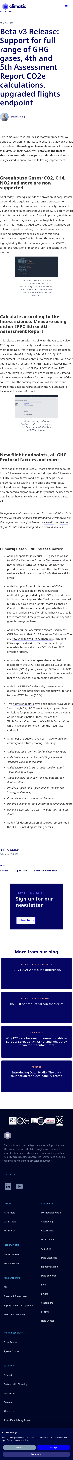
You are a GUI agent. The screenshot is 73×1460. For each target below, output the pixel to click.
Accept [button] (53, 1447)
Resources (47, 1203)
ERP (6, 1287)
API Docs (46, 1248)
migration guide (29, 492)
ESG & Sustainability (14, 1314)
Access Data (47, 1230)
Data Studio (10, 1221)
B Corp (44, 1293)
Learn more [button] (36, 1454)
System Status (11, 1351)
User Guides (47, 1239)
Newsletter (10, 1393)
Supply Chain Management (18, 1305)
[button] (66, 6)
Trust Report (10, 1342)
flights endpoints (23, 703)
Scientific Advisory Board (17, 1420)
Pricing (45, 1311)
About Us (9, 1411)
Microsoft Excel (12, 1254)
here (33, 621)
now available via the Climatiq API (32, 638)
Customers (47, 1302)
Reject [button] (19, 1447)
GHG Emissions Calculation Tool (53, 634)
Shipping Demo (49, 1266)
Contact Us (9, 1375)
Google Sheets (11, 1263)
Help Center (47, 1320)
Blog (43, 1284)
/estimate (53, 560)
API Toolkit (9, 1230)
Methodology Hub (51, 1212)
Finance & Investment (16, 1296)
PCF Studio (9, 1212)
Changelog (47, 1221)
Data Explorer (48, 1275)
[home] (14, 6)
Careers (8, 1402)
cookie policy (22, 1440)
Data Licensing (49, 1257)
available (12, 669)
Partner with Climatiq (15, 1384)
